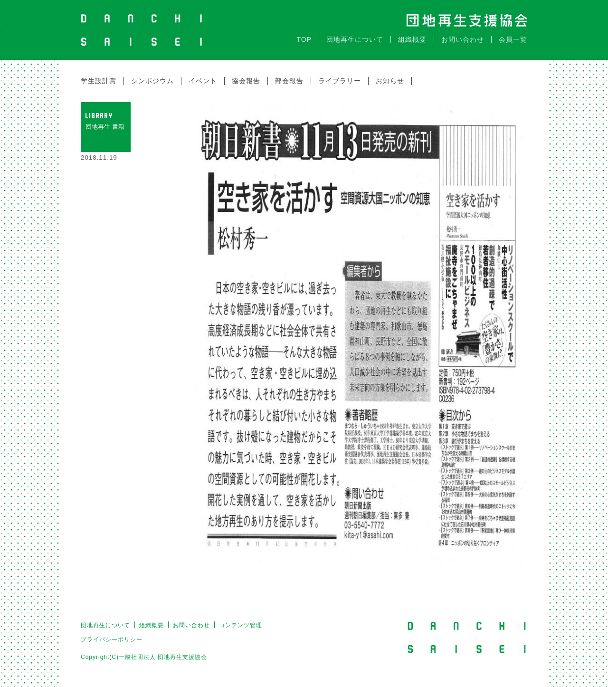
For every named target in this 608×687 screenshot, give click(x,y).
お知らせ (390, 81)
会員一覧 (513, 39)
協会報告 (246, 81)
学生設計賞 (98, 81)
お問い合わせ (462, 39)
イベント (203, 81)
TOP (304, 39)
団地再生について (354, 39)
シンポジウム (152, 81)
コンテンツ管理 (240, 625)
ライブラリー (339, 81)
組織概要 (412, 39)
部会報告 (289, 81)
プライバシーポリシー (111, 639)
